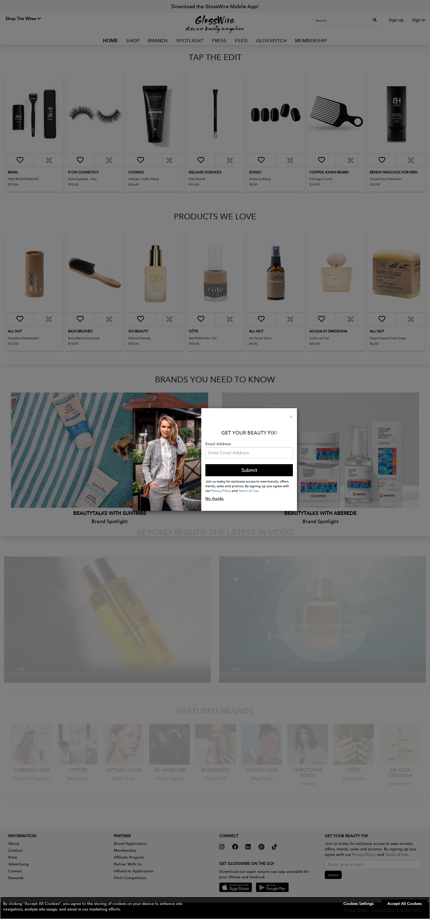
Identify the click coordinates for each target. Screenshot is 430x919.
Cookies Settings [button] (358, 903)
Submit (249, 470)
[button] (215, 907)
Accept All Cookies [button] (404, 903)
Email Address (218, 443)
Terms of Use (248, 490)
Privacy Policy (221, 490)
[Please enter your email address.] (249, 453)
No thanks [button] (214, 498)
